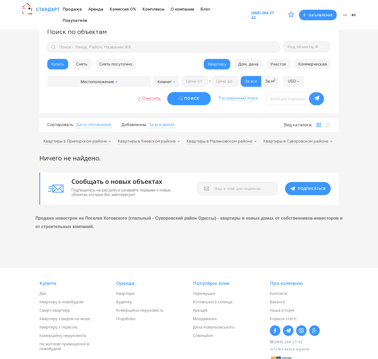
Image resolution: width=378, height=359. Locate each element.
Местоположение (99, 81)
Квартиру (217, 64)
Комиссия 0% (123, 9)
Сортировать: (60, 125)
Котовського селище (213, 301)
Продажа (72, 9)
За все (251, 81)
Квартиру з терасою (58, 327)
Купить (57, 64)
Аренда (95, 9)
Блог (205, 9)
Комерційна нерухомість (140, 310)
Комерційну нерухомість (63, 335)
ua (345, 15)
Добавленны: (134, 125)
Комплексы (153, 9)
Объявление (318, 15)
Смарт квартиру (54, 310)
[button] (293, 81)
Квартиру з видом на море (64, 318)
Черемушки (204, 293)
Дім (42, 293)
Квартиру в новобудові (61, 301)
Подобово (125, 318)
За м (270, 81)
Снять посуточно (115, 64)
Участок (278, 64)
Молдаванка (205, 318)
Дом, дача (248, 64)
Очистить (151, 98)
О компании (182, 9)
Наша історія (282, 310)
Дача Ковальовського (213, 327)
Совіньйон (203, 335)
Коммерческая (312, 64)
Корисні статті (283, 318)
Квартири (125, 293)
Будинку (124, 301)
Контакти (278, 293)
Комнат (166, 81)
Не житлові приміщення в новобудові (64, 346)
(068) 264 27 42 (262, 15)
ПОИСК (192, 98)
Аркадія (200, 310)
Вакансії (277, 301)
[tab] (319, 125)
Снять (81, 64)
